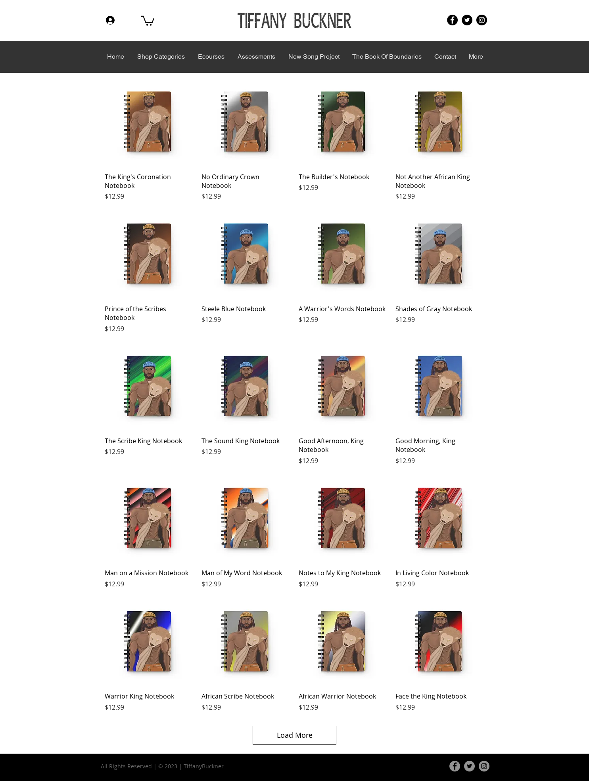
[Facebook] (452, 20)
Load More (295, 735)
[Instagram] (481, 20)
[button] (147, 20)
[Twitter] (467, 20)
